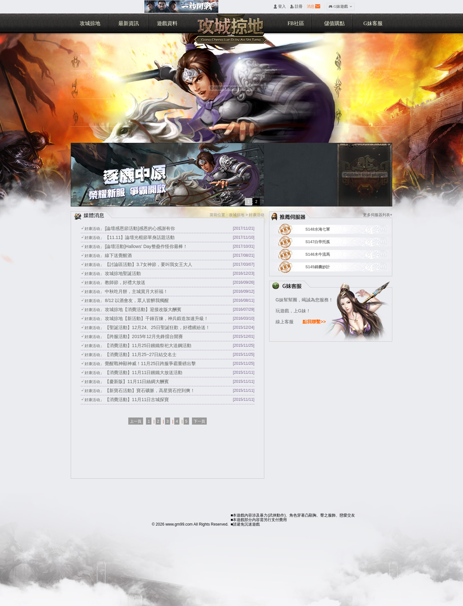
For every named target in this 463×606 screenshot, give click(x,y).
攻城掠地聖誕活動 (123, 273)
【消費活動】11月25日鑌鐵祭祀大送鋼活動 (148, 345)
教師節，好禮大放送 (125, 282)
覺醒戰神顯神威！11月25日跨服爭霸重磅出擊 (150, 363)
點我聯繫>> (314, 321)
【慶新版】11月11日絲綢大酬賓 (137, 381)
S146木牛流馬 (325, 254)
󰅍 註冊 (296, 6)
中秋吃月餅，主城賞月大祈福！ (136, 291)
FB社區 (295, 23)
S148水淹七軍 (325, 229)
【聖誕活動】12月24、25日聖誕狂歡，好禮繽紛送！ (157, 327)
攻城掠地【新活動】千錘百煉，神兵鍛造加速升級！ (156, 318)
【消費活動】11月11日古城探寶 (137, 399)
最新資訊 (128, 23)
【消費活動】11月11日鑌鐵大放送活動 (143, 372)
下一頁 (199, 421)
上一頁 (135, 421)
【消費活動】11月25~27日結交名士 (141, 354)
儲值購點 (334, 23)
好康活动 (256, 215)
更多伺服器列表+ (377, 215)
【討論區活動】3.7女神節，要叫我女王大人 (148, 264)
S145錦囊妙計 (325, 267)
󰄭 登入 (279, 6)
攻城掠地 (90, 23)
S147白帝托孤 (325, 242)
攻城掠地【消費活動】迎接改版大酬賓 (143, 309)
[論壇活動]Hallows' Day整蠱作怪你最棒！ (146, 246)
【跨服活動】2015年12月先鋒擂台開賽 (144, 336)
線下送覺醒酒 (118, 255)
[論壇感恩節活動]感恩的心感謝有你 (140, 228)
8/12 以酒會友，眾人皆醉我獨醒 (137, 300)
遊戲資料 (167, 23)
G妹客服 (373, 23)
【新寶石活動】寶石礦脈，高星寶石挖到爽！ (150, 390)
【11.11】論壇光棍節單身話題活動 (140, 237)
